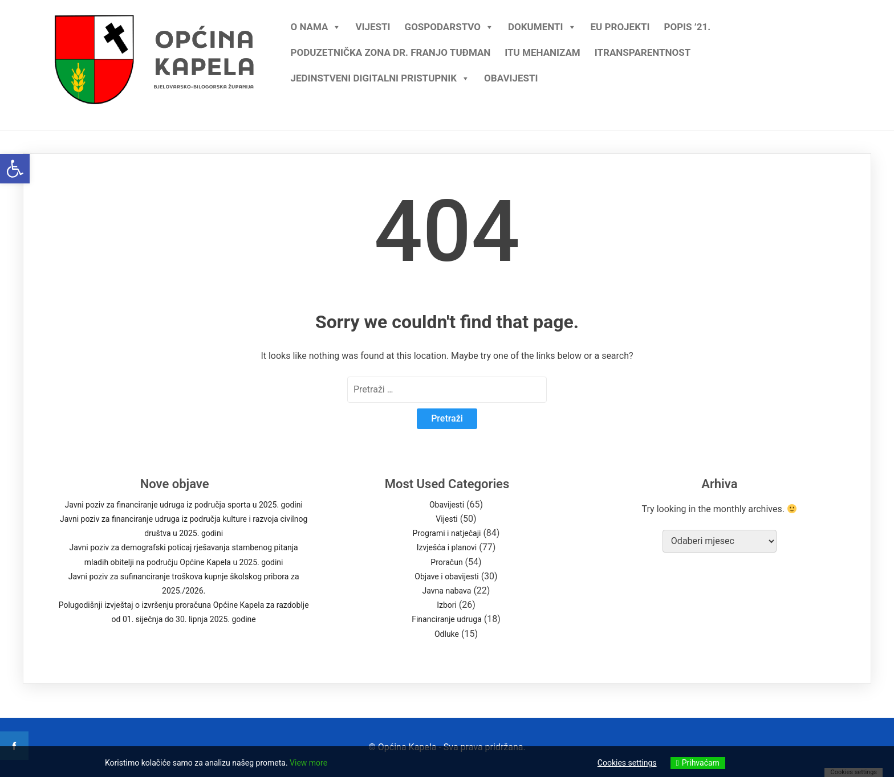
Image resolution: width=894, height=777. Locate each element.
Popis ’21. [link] (687, 26)
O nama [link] (315, 24)
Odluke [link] (446, 634)
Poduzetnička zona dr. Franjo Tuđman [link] (390, 52)
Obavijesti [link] (511, 78)
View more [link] (308, 762)
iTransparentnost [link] (643, 52)
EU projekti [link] (620, 26)
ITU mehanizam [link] (542, 52)
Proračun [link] (446, 562)
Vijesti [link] (372, 26)
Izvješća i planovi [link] (447, 547)
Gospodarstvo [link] (449, 24)
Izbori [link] (447, 605)
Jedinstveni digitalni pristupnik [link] (380, 75)
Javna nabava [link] (447, 590)
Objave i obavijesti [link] (446, 576)
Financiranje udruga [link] (447, 619)
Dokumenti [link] (542, 24)
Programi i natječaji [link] (447, 533)
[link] (15, 168)
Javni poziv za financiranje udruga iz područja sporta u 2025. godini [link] (183, 504)
